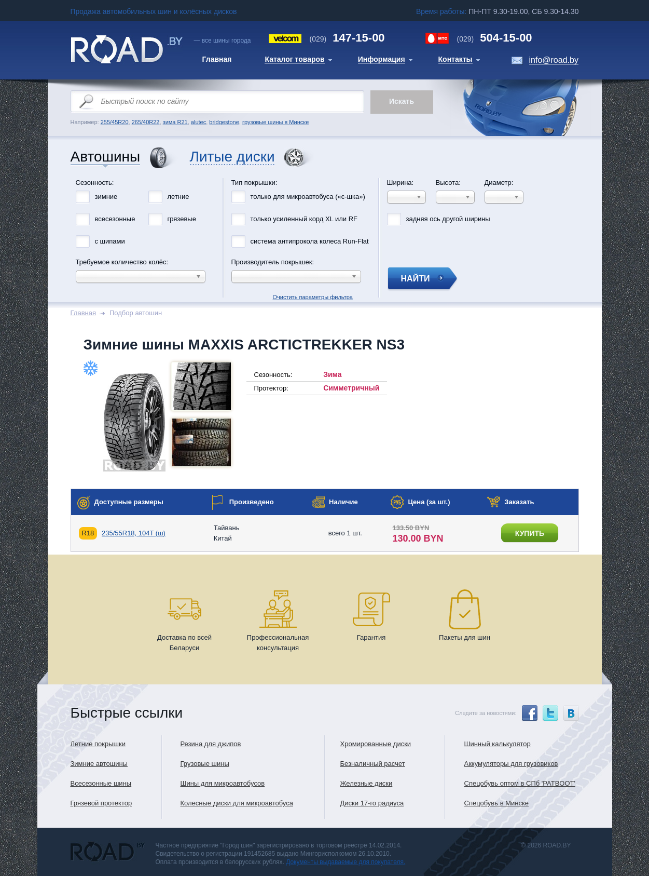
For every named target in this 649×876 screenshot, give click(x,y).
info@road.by (553, 60)
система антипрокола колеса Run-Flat (310, 241)
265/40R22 (146, 122)
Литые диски (232, 157)
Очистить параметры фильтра (325, 175)
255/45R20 (115, 122)
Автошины (106, 157)
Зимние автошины (99, 763)
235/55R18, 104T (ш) (133, 533)
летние (178, 196)
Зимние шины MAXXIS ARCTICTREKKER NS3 (244, 344)
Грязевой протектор (101, 803)
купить (529, 533)
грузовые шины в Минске (275, 122)
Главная (83, 313)
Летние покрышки (98, 744)
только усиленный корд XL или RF (304, 219)
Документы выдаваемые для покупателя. (345, 862)
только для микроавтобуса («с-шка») (308, 196)
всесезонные (115, 219)
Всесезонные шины (101, 783)
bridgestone (224, 122)
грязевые (182, 219)
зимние (106, 196)
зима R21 (175, 122)
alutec (198, 122)
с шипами (110, 241)
